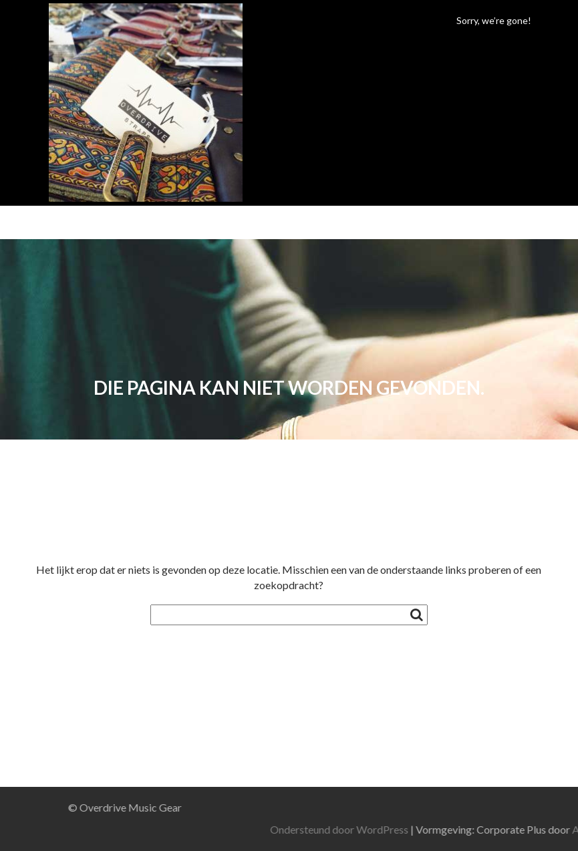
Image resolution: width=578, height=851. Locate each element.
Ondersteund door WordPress (441, 829)
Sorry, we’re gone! (493, 20)
